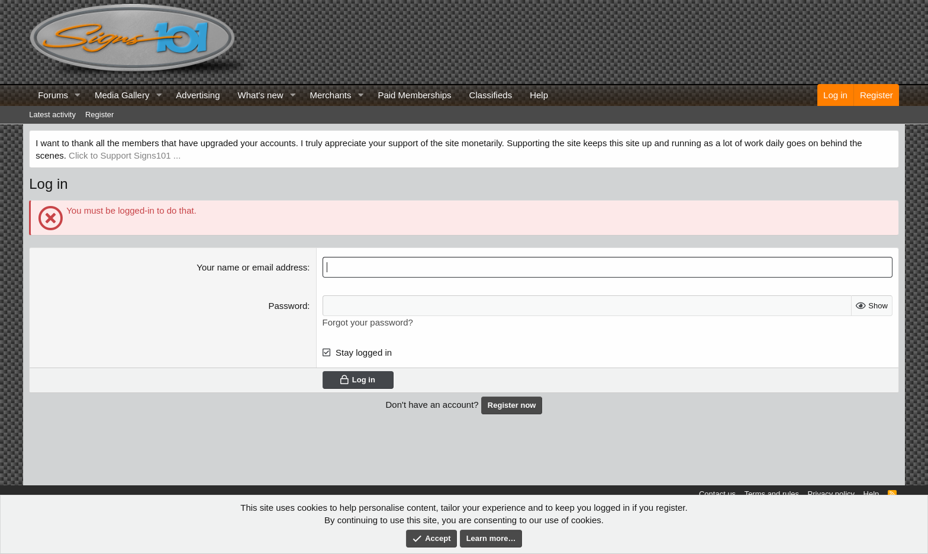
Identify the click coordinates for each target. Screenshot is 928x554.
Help (539, 95)
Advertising (198, 95)
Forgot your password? (368, 322)
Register (99, 114)
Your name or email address (251, 267)
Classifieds (491, 95)
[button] (77, 95)
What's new (260, 95)
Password (287, 306)
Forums (53, 95)
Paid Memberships (414, 95)
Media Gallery (122, 95)
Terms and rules (772, 493)
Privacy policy (831, 493)
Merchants (330, 95)
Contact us (717, 493)
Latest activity (52, 114)
